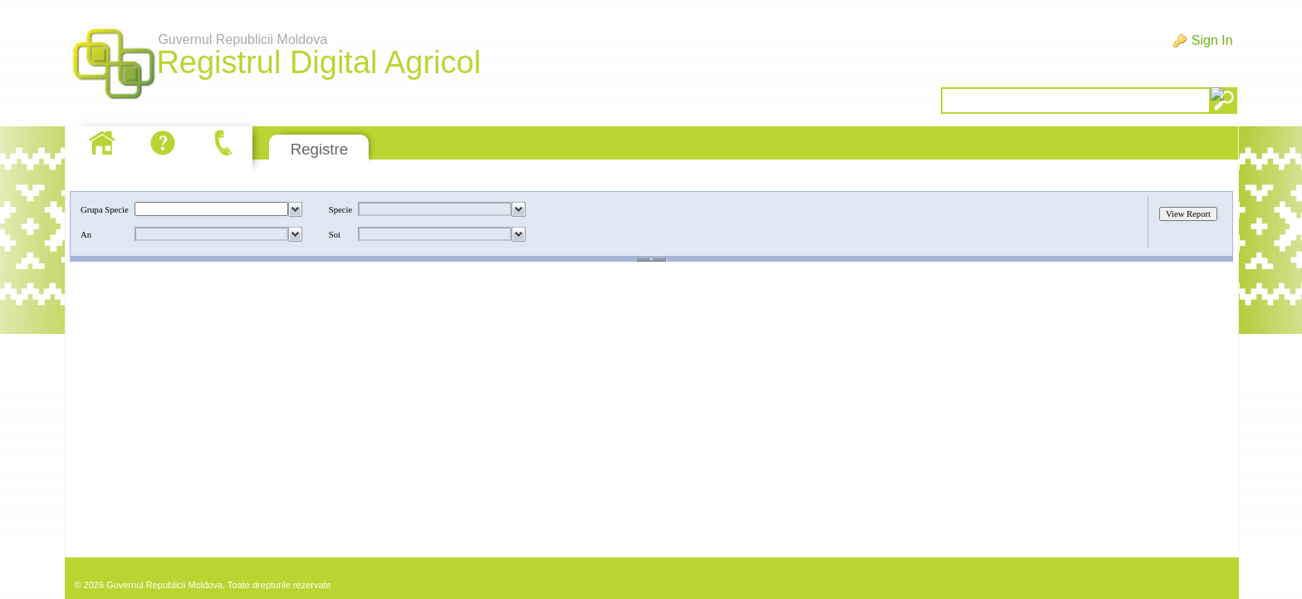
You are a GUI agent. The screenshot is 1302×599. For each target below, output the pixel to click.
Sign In (1212, 40)
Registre (319, 149)
